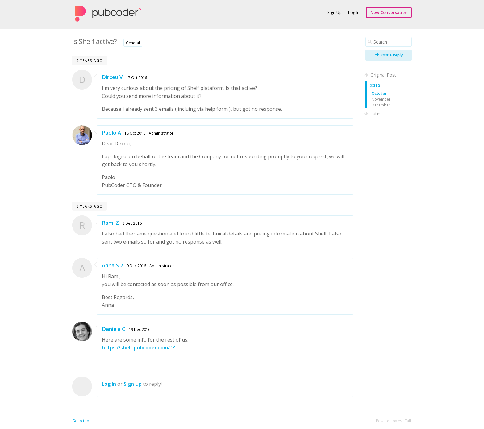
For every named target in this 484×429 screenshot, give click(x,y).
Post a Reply (389, 55)
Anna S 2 (112, 265)
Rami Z (110, 222)
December (381, 104)
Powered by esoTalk (394, 420)
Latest (374, 113)
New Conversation (388, 12)
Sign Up (334, 12)
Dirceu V (112, 77)
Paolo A (111, 132)
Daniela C (113, 328)
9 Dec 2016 (136, 265)
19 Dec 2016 (139, 329)
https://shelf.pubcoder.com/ (138, 347)
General (133, 42)
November (381, 99)
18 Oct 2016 (134, 133)
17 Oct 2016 (136, 77)
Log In (354, 12)
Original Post (380, 75)
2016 (375, 85)
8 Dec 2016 (132, 223)
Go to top (80, 420)
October (379, 93)
